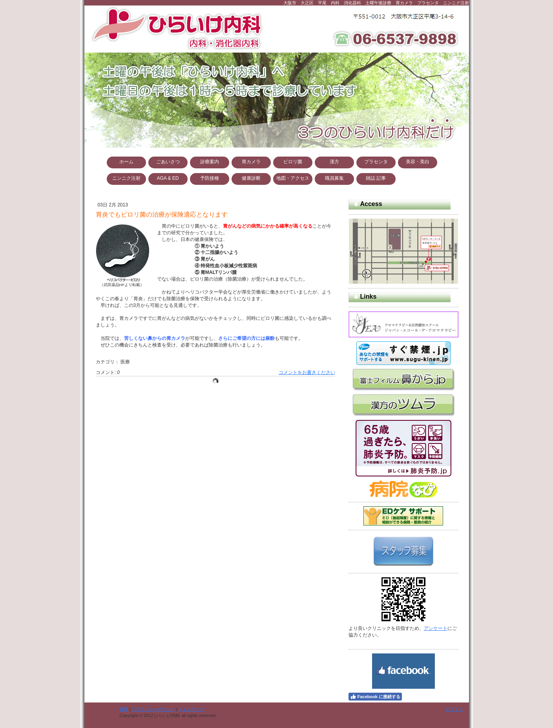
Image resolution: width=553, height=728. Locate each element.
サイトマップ (191, 709)
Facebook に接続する (375, 696)
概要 (124, 709)
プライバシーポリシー (153, 709)
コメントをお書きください (307, 372)
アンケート (435, 628)
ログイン (454, 709)
